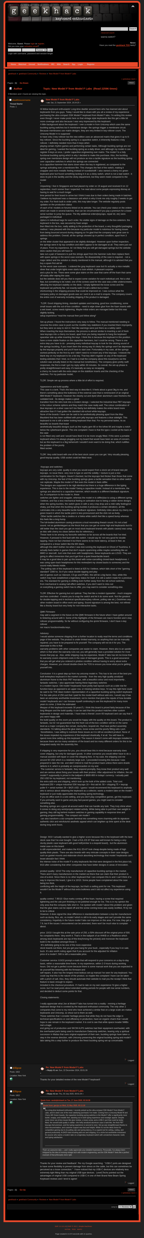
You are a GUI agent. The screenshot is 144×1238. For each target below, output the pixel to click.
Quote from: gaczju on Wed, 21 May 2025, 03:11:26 (64, 1105)
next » (134, 79)
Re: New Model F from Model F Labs (64, 1067)
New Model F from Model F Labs (62, 99)
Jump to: (114, 1207)
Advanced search (107, 33)
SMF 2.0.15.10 (61, 1226)
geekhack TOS (123, 45)
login (33, 44)
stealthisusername (21, 100)
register (41, 44)
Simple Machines (85, 1226)
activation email (31, 46)
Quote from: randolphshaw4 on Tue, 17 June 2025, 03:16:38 (65, 1100)
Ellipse (17, 1067)
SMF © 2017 (72, 1226)
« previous (126, 79)
